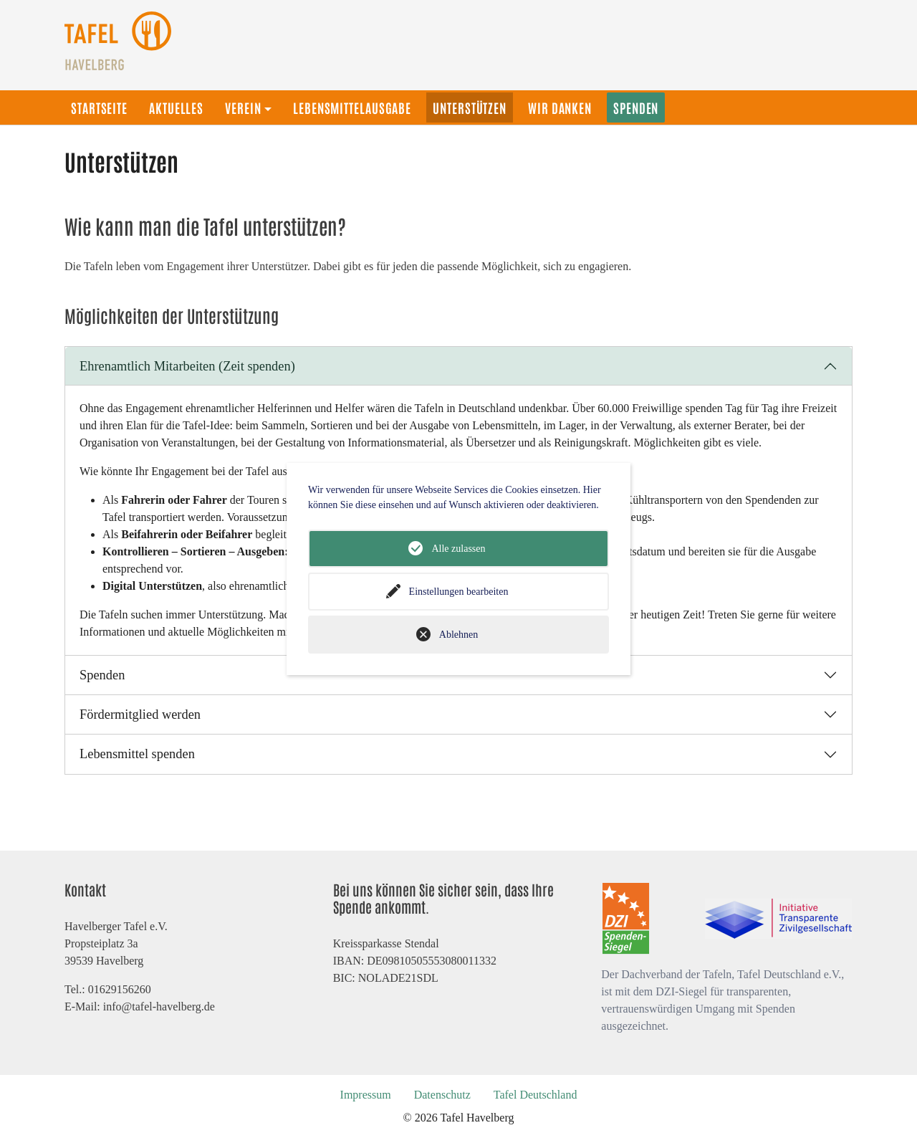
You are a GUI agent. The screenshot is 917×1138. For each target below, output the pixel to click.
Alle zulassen (458, 548)
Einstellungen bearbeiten (459, 591)
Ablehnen (458, 634)
